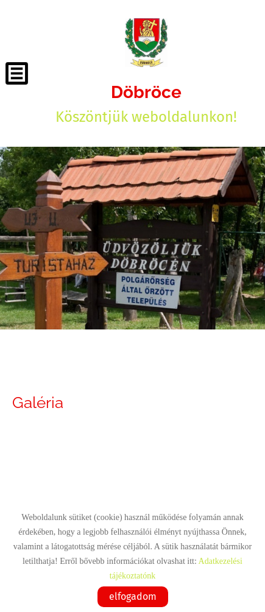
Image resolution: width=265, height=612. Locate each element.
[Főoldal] (146, 42)
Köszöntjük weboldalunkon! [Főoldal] (146, 103)
